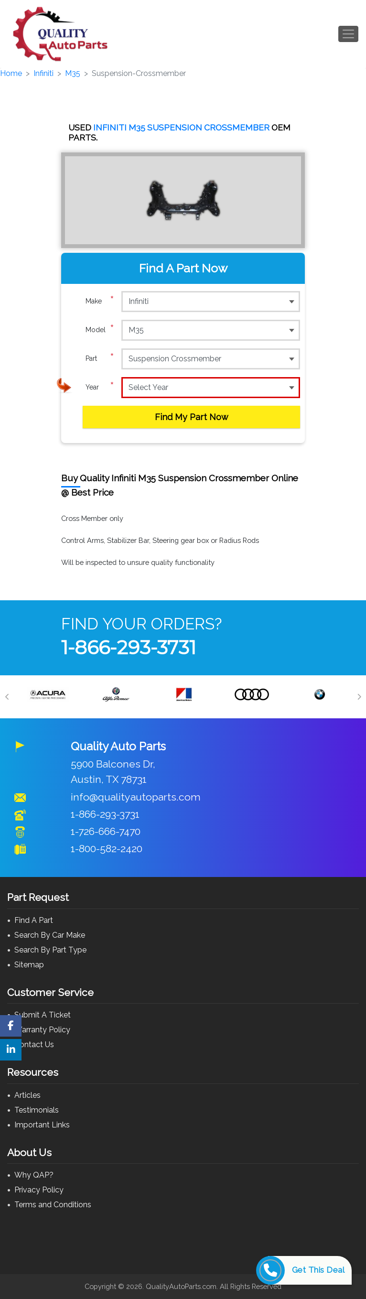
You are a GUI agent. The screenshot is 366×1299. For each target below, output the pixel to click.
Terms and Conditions (52, 1204)
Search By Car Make (49, 935)
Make (100, 301)
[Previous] (7, 697)
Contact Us (34, 1044)
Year (100, 387)
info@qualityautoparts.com (136, 797)
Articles (27, 1095)
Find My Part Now (191, 417)
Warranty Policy (42, 1029)
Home (11, 73)
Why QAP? (34, 1175)
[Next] (359, 697)
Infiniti (43, 73)
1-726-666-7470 (105, 831)
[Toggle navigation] (348, 34)
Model (100, 330)
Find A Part (33, 920)
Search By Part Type (50, 949)
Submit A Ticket (42, 1014)
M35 (72, 73)
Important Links (42, 1124)
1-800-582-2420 (106, 849)
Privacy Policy (39, 1189)
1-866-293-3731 (128, 647)
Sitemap (29, 964)
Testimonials (36, 1110)
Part (100, 358)
